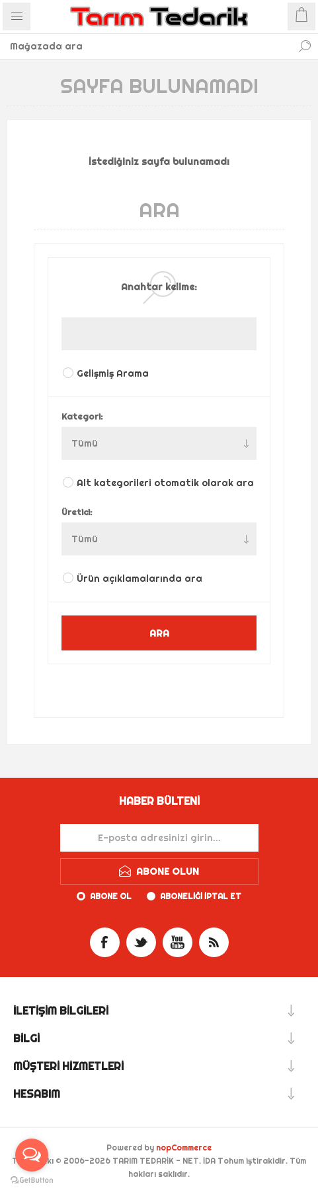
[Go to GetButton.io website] (32, 1180)
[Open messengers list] (31, 1155)
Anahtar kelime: (159, 287)
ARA (159, 633)
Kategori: (82, 416)
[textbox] (146, 46)
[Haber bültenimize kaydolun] (159, 838)
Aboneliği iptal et (200, 896)
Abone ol (111, 896)
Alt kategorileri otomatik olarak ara (165, 483)
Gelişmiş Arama (113, 373)
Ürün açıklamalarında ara (139, 578)
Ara (305, 46)
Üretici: (77, 512)
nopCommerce (184, 1147)
